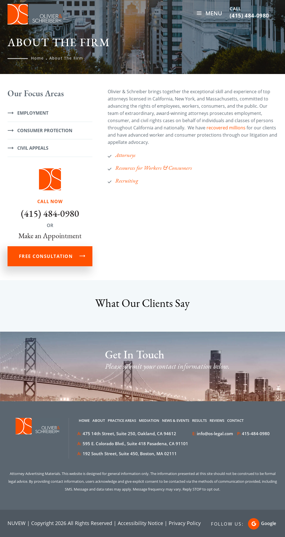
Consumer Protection (44, 130)
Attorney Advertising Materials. (35, 473)
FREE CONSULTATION (46, 256)
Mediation (149, 420)
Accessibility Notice (140, 523)
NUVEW (17, 523)
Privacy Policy (185, 523)
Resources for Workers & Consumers (153, 167)
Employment (32, 113)
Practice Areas (122, 420)
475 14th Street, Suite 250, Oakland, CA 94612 (126, 433)
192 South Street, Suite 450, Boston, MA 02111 (127, 453)
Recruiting (126, 180)
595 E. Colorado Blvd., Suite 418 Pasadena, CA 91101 (132, 443)
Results (199, 420)
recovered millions (226, 128)
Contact (235, 420)
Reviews (217, 420)
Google (268, 523)
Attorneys (125, 155)
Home (84, 420)
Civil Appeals (32, 148)
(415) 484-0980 (249, 15)
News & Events (175, 420)
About (98, 420)
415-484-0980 (256, 433)
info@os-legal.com (215, 433)
